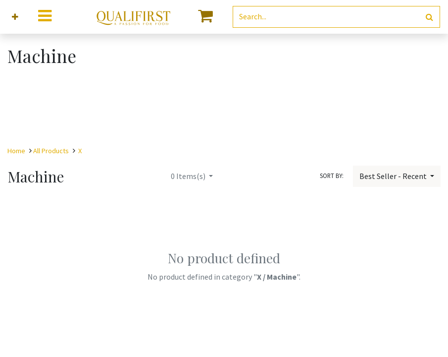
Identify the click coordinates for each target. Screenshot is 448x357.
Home (16, 150)
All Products (51, 150)
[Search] (429, 17)
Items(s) (189, 176)
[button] (15, 17)
